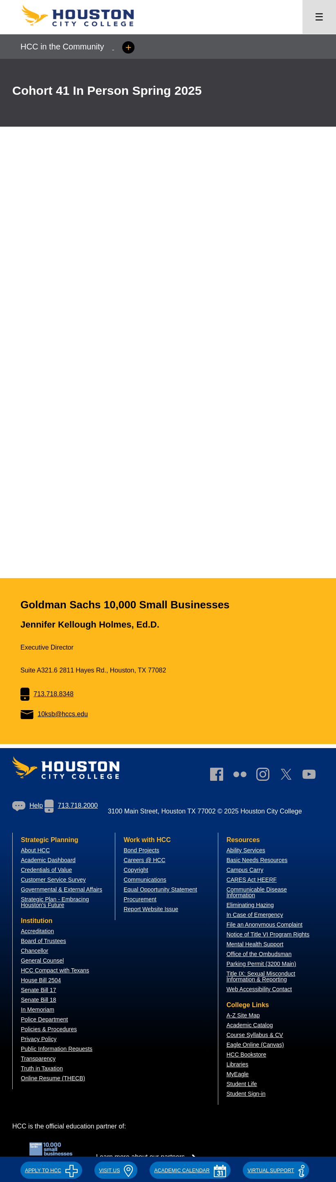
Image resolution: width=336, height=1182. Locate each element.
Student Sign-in (246, 1093)
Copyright (135, 870)
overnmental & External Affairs (63, 889)
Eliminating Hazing (250, 905)
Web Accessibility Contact (259, 989)
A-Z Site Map (243, 1015)
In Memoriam (37, 1009)
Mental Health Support (254, 944)
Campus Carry (244, 870)
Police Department (44, 1019)
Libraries (237, 1064)
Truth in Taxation (42, 1068)
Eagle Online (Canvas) (255, 1044)
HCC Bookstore (246, 1054)
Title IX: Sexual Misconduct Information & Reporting (260, 976)
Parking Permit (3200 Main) (261, 964)
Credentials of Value (46, 870)
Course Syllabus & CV (254, 1035)
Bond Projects (141, 850)
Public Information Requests (56, 1049)
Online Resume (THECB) (53, 1078)
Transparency (38, 1058)
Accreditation (37, 931)
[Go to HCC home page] (86, 28)
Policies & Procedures (49, 1029)
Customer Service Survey (53, 879)
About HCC (35, 850)
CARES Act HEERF (251, 879)
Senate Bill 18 (38, 1000)
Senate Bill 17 (38, 990)
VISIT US (116, 1170)
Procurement (139, 899)
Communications (144, 879)
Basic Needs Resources (256, 860)
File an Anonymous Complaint (264, 924)
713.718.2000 (71, 805)
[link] (267, 775)
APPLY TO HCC (51, 1170)
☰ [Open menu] (319, 16)
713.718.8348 (47, 693)
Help (27, 805)
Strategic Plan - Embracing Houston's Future (55, 902)
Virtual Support (276, 1170)
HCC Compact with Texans (55, 970)
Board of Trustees (43, 941)
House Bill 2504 (41, 980)
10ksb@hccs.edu (54, 714)
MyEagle (237, 1074)
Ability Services (245, 850)
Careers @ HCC (144, 860)
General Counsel (42, 960)
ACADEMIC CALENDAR (190, 1170)
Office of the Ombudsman (258, 954)
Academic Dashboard (48, 860)
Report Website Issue (150, 909)
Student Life (241, 1084)
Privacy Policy (38, 1039)
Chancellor (34, 950)
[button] (51, 1169)
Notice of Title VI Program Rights (267, 934)
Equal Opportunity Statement (160, 889)
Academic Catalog (249, 1025)
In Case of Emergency (254, 915)
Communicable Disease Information (256, 892)
